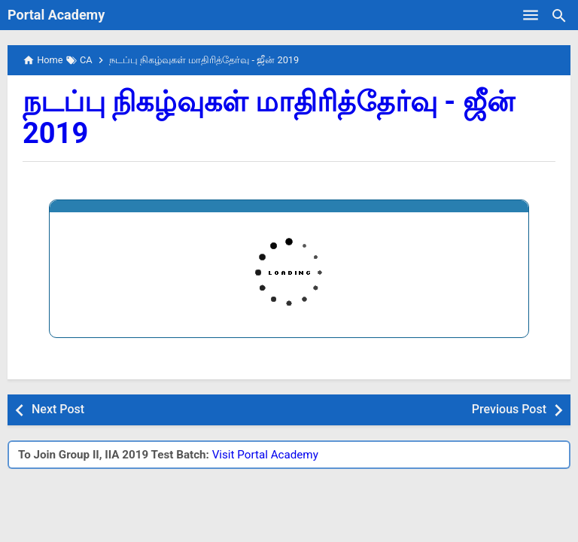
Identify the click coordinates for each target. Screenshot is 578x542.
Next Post (58, 409)
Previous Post (509, 409)
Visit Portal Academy (265, 454)
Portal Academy (56, 15)
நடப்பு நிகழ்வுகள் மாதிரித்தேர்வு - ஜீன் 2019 (269, 117)
